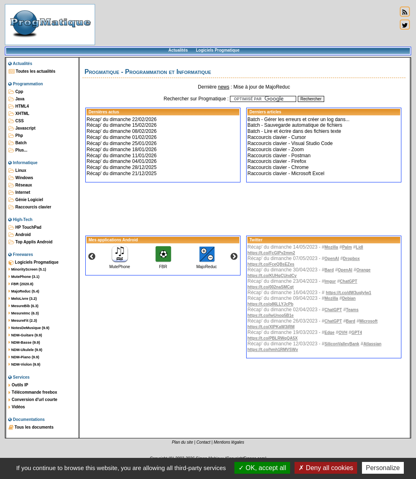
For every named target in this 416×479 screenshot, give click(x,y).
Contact (203, 442)
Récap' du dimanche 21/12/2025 (121, 173)
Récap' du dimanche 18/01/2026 (121, 149)
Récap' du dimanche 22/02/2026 (121, 119)
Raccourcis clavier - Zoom (275, 149)
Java (16, 99)
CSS (16, 121)
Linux (17, 170)
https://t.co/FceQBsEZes (271, 264)
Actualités (178, 50)
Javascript (22, 128)
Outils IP (18, 385)
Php (16, 135)
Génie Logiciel (26, 199)
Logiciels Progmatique (217, 50)
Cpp (16, 91)
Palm (347, 247)
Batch (18, 143)
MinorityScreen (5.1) (27, 269)
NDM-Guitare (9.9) (25, 335)
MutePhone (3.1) (24, 277)
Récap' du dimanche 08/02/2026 (121, 131)
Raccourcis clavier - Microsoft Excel (285, 173)
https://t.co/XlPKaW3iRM (271, 327)
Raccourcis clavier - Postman (278, 155)
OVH (342, 332)
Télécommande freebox (33, 392)
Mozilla (331, 247)
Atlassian (372, 344)
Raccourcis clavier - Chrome (278, 167)
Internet (19, 192)
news (223, 87)
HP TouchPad (25, 227)
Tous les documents (31, 427)
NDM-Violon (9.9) (24, 364)
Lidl (359, 247)
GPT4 (356, 332)
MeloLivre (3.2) (23, 299)
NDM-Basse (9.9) (24, 342)
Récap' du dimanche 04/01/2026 (121, 161)
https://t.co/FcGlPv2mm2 (271, 253)
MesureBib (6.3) (24, 306)
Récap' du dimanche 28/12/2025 (121, 167)
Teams (352, 310)
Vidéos (17, 407)
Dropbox (351, 258)
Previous (92, 257)
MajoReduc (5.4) (24, 291)
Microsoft (368, 321)
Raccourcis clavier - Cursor (276, 137)
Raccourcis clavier (30, 207)
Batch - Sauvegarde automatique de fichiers (294, 125)
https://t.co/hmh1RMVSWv (272, 349)
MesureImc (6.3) (24, 313)
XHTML (19, 113)
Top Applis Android (30, 242)
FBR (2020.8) (21, 284)
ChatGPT (349, 281)
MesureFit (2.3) (23, 321)
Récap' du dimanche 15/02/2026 (121, 125)
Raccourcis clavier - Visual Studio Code (290, 143)
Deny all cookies (326, 467)
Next (234, 257)
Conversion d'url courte (33, 399)
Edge (329, 332)
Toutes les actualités (32, 71)
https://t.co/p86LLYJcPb (270, 304)
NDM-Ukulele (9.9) (25, 350)
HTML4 (19, 106)
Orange (363, 270)
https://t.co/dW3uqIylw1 (348, 292)
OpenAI (332, 258)
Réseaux (20, 185)
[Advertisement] (246, 24)
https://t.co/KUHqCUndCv (272, 275)
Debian (348, 298)
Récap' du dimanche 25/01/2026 (121, 143)
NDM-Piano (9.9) (24, 357)
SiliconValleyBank (342, 344)
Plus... (18, 150)
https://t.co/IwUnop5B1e (270, 315)
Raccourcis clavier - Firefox (276, 161)
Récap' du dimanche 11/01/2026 (121, 155)
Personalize (383, 467)
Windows (21, 178)
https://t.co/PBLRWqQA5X (272, 338)
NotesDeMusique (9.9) (29, 328)
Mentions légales (229, 442)
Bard (329, 270)
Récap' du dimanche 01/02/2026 (121, 137)
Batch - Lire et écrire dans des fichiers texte (294, 131)
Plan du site (182, 442)
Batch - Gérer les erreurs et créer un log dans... (298, 119)
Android (20, 234)
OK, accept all (262, 467)
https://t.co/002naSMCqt (270, 287)
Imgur (330, 281)
